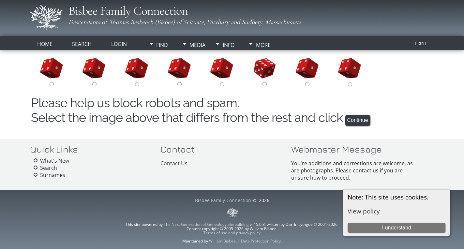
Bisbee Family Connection (128, 10)
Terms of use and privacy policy (232, 233)
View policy (364, 211)
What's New (54, 160)
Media (197, 45)
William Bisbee (222, 241)
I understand (396, 227)
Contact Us (173, 163)
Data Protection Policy (261, 241)
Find (162, 45)
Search (82, 44)
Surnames (52, 175)
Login (119, 44)
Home (44, 44)
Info (228, 45)
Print (421, 43)
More (263, 45)
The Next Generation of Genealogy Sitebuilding (206, 224)
